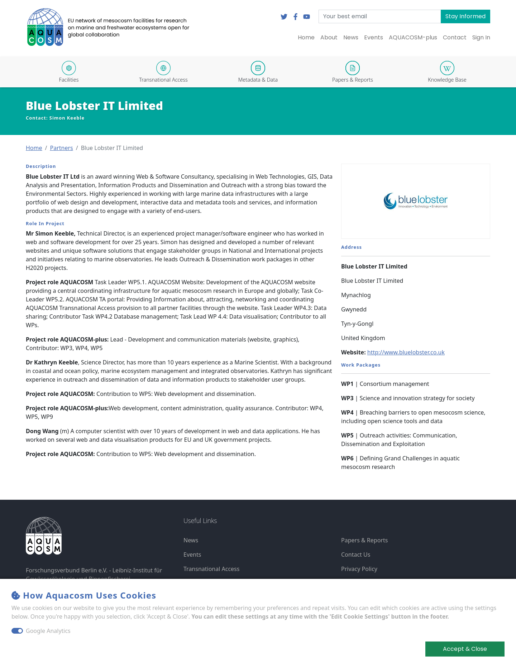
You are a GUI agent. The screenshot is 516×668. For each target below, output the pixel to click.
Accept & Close (465, 649)
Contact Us (355, 554)
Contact (455, 37)
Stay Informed (465, 16)
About (329, 37)
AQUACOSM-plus (413, 37)
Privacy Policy (359, 569)
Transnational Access (211, 569)
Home (306, 37)
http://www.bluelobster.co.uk (406, 352)
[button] (34, 148)
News (350, 37)
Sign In (481, 37)
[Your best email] (380, 16)
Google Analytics (48, 631)
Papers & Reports (364, 540)
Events (373, 37)
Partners (61, 148)
